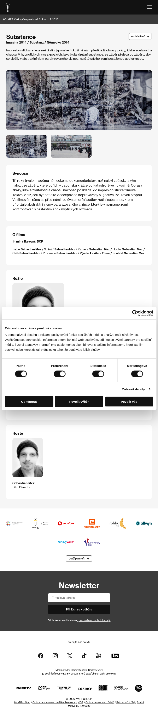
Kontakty (85, 705)
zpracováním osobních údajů (94, 620)
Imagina (12, 42)
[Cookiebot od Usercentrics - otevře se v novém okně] (135, 313)
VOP (80, 702)
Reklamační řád (125, 702)
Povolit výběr (79, 401)
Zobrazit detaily (133, 389)
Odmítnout (29, 401)
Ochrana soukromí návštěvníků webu (54, 702)
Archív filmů (138, 36)
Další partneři (76, 558)
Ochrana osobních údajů (100, 702)
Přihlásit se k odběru (79, 609)
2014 (23, 42)
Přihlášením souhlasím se (79, 620)
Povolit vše (129, 401)
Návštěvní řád (22, 702)
